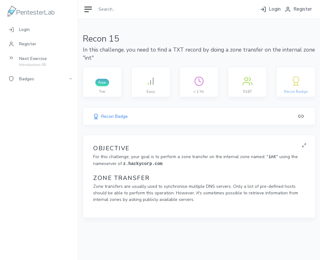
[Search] (124, 9)
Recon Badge (296, 91)
